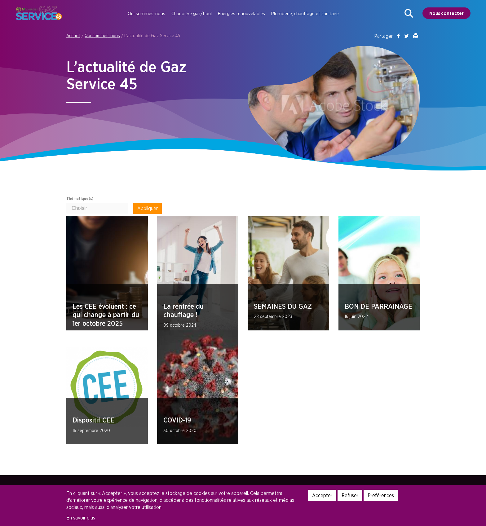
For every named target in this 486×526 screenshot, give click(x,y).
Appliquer (147, 208)
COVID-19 (177, 420)
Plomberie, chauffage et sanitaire (305, 13)
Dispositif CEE (93, 420)
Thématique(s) (79, 198)
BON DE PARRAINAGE (378, 306)
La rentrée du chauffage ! (183, 310)
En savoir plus (80, 518)
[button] (408, 13)
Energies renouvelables (241, 13)
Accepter (322, 495)
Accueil (73, 35)
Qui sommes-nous (146, 13)
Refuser (350, 495)
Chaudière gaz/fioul (191, 13)
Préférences (381, 495)
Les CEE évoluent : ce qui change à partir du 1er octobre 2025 (106, 315)
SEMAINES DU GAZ (283, 306)
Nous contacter (446, 13)
